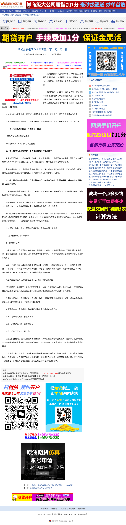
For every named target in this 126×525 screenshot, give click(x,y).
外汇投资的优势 (97, 102)
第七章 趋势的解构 (98, 99)
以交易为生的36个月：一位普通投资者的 (105, 174)
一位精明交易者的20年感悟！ (101, 182)
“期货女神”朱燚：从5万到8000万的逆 (104, 162)
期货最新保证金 (110, 28)
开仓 (41, 11)
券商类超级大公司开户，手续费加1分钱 (54, 28)
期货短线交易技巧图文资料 (15, 28)
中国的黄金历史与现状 (100, 105)
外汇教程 (73, 21)
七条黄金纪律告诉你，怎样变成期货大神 (105, 168)
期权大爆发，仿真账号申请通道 (80, 28)
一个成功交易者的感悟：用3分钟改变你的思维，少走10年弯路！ (52, 485)
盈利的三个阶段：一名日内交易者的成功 (105, 177)
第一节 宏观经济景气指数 (101, 86)
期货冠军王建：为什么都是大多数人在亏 (105, 159)
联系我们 (44, 509)
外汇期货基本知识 (98, 109)
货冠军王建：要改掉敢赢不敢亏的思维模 (105, 165)
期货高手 (53, 11)
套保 (81, 11)
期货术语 (26, 11)
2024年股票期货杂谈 (31, 15)
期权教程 (42, 21)
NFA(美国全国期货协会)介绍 (102, 112)
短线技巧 (35, 11)
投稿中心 (54, 509)
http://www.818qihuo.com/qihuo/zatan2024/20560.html (23, 379)
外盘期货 (94, 11)
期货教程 (11, 21)
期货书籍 (107, 11)
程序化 (86, 11)
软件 (114, 11)
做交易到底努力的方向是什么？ (101, 185)
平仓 (46, 11)
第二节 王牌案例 (97, 96)
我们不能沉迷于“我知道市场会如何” (103, 180)
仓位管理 (69, 11)
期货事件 (120, 21)
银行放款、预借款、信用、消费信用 (104, 89)
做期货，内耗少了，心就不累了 (41, 488)
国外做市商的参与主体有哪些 (102, 115)
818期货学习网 (7, 15)
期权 (100, 11)
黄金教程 (58, 21)
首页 (3, 11)
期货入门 (10, 11)
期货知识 (18, 11)
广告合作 (63, 509)
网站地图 (72, 509)
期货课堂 (18, 15)
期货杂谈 (104, 21)
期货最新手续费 (98, 28)
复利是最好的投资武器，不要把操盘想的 (105, 171)
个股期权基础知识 (32, 28)
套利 (75, 11)
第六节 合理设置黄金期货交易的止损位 (105, 92)
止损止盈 (61, 11)
